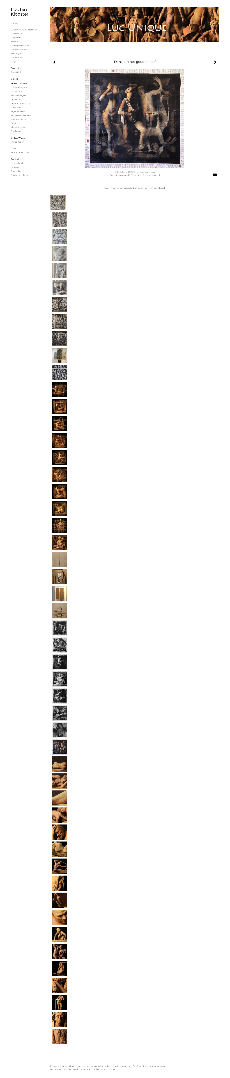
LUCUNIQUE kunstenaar (24, 29)
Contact (15, 159)
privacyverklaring (20, 175)
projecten (16, 37)
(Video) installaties (20, 45)
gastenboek (17, 171)
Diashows (16, 131)
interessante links (20, 152)
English (14, 23)
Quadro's (15, 99)
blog (13, 61)
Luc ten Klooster (19, 12)
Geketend (16, 107)
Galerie (14, 78)
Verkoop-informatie (21, 49)
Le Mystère (16, 91)
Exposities (16, 68)
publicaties (16, 57)
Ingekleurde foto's (20, 111)
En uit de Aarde (19, 83)
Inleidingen (16, 53)
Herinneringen (18, 95)
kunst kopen (17, 141)
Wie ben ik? (17, 33)
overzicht (16, 72)
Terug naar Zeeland (21, 115)
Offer (13, 123)
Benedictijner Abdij (20, 103)
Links (13, 148)
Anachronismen (19, 119)
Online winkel (18, 138)
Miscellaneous (18, 127)
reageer (15, 167)
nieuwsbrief (17, 163)
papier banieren (19, 87)
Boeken (15, 41)
